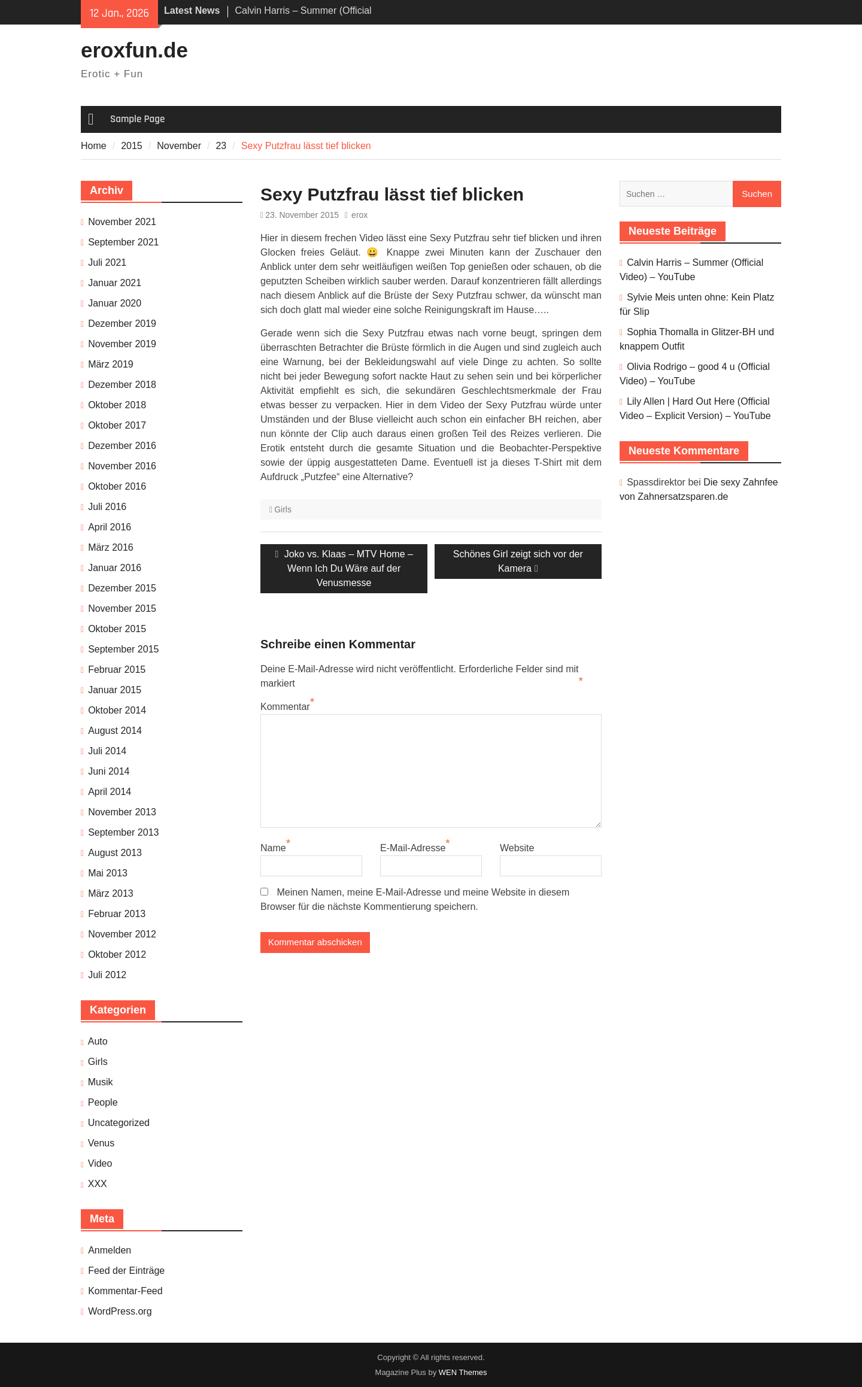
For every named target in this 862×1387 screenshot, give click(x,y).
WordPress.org (119, 1311)
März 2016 (110, 547)
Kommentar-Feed (125, 1291)
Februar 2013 (116, 914)
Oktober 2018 (117, 405)
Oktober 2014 (117, 710)
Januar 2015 (114, 690)
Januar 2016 (114, 568)
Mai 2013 (108, 873)
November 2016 (122, 466)
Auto (98, 1041)
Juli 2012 (107, 975)
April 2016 (109, 527)
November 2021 (122, 222)
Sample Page (137, 119)
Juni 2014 (108, 771)
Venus (101, 1143)
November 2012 (122, 934)
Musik (100, 1082)
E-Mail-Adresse (412, 848)
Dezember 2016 (122, 446)
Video (100, 1163)
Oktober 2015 (117, 629)
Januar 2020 (114, 303)
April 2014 (109, 792)
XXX (97, 1184)
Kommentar (285, 707)
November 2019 (122, 344)
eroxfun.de (134, 50)
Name (273, 848)
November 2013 (122, 812)
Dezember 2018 (122, 385)
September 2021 (123, 242)
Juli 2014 (107, 751)
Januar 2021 (114, 283)
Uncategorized (119, 1123)
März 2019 (110, 364)
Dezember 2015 (122, 588)
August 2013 (115, 853)
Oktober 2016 (117, 486)
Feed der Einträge (126, 1270)
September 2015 (123, 649)
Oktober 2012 (117, 954)
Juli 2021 (107, 262)
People (103, 1102)
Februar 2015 (116, 669)
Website (517, 848)
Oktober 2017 (117, 425)
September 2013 (123, 832)
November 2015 (122, 608)
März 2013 (110, 893)
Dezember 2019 (122, 323)
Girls (283, 509)
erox (359, 215)
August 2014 (115, 731)
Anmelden (109, 1250)
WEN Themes (463, 1372)
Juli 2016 (107, 507)
